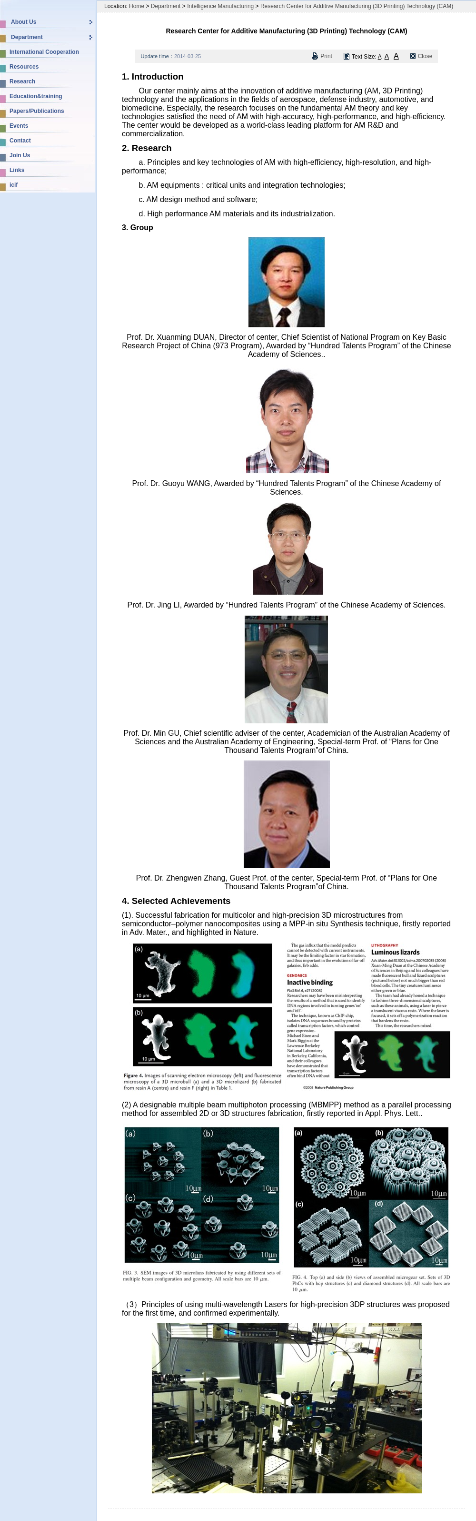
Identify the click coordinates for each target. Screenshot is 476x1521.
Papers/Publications (37, 111)
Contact (20, 140)
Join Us (20, 155)
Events (19, 125)
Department (27, 37)
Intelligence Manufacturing (220, 6)
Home (136, 6)
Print (326, 56)
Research (22, 81)
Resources (24, 66)
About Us (23, 22)
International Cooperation (44, 52)
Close (425, 56)
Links (17, 170)
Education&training (36, 96)
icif (14, 185)
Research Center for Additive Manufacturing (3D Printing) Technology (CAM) (356, 6)
